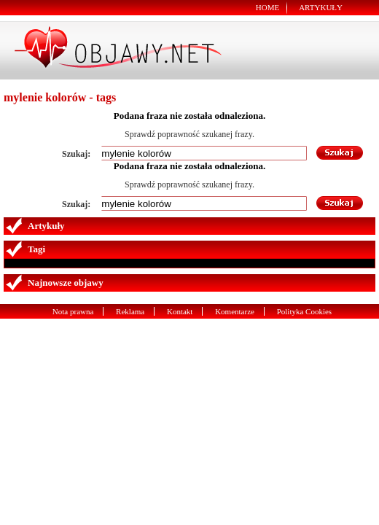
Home (267, 7)
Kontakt (179, 311)
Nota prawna (73, 311)
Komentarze (234, 311)
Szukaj (340, 153)
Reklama (130, 311)
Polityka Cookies (304, 311)
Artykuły (321, 7)
